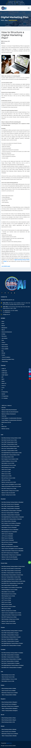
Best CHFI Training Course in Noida (8, 617)
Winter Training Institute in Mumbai (8, 735)
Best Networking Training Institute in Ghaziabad (11, 510)
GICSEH (5, 261)
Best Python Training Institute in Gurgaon (10, 641)
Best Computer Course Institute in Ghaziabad (10, 523)
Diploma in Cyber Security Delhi (8, 492)
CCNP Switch (4, 372)
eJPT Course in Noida (6, 600)
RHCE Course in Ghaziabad (7, 538)
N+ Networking (4, 391)
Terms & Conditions (5, 357)
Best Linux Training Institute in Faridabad (10, 661)
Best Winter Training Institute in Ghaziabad (10, 508)
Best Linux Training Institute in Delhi (9, 448)
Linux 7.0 (3, 385)
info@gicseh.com (21, 4)
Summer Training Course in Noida (8, 623)
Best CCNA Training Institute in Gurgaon (9, 632)
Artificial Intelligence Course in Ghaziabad (10, 525)
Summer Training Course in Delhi (8, 494)
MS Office (3, 407)
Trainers (3, 342)
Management (4, 327)
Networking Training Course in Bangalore (10, 706)
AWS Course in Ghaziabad (7, 544)
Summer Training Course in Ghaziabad (9, 559)
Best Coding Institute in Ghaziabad (8, 521)
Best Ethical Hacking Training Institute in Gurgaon (11, 630)
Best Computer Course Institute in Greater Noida (11, 587)
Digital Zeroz (9, 743)
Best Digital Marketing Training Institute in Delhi (11, 452)
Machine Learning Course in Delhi (8, 482)
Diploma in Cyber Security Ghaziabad (9, 557)
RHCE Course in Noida (6, 602)
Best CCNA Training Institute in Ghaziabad (10, 506)
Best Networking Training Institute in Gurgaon (11, 637)
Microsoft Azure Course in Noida (8, 606)
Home (2, 20)
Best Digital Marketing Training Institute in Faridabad (12, 665)
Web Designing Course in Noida (8, 595)
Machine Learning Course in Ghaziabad (9, 546)
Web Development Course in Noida (8, 593)
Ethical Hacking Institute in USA (8, 722)
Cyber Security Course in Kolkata (8, 690)
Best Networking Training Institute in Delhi (10, 446)
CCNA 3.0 (3, 368)
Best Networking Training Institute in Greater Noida (12, 574)
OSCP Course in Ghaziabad (7, 533)
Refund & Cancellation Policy (7, 359)
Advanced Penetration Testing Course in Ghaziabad (12, 550)
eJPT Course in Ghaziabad (7, 535)
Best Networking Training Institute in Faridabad (11, 659)
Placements (4, 336)
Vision (2, 323)
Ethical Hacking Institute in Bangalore (9, 702)
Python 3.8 (3, 383)
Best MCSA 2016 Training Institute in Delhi (10, 454)
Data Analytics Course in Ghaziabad (8, 527)
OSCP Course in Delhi (6, 469)
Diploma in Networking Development (9, 409)
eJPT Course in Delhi (6, 471)
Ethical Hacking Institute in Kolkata (8, 688)
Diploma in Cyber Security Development (9, 411)
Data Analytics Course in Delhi (7, 463)
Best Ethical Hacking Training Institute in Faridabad (12, 652)
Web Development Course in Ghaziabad (9, 529)
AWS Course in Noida (6, 608)
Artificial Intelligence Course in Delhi (9, 461)
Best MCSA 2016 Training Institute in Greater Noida (12, 583)
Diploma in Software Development (8, 413)
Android (3, 393)
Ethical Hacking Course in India (8, 674)
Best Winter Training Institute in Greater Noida (11, 572)
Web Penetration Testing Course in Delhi (10, 490)
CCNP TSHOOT (4, 375)
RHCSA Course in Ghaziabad (7, 540)
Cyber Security (4, 346)
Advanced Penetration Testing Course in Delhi (11, 486)
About (2, 321)
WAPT (2, 379)
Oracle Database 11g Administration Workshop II (11, 420)
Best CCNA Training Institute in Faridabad (10, 654)
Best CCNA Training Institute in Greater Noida (11, 570)
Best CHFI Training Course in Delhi (8, 488)
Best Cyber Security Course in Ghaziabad (10, 504)
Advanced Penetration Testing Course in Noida (11, 614)
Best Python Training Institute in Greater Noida (11, 579)
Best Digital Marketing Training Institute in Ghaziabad (12, 516)
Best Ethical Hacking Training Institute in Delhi (11, 437)
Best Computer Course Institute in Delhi (9, 459)
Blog (6, 20)
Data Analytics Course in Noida (8, 591)
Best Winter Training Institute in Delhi (9, 444)
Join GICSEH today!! (5, 266)
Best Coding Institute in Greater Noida (9, 585)
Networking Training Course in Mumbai (9, 733)
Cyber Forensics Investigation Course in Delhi (11, 484)
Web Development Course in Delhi (8, 465)
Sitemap (3, 353)
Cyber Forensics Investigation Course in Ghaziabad (12, 548)
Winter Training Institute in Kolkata (8, 694)
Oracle (2, 387)
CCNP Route (4, 370)
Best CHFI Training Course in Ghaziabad (9, 552)
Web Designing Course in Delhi (8, 467)
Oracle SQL (3, 416)
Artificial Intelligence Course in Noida (9, 589)
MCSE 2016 (4, 426)
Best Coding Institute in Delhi (7, 456)
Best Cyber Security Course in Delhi (9, 440)
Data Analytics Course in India (7, 681)
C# (2, 424)
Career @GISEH (4, 348)
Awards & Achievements (6, 331)
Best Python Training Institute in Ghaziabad (10, 514)
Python (3, 381)
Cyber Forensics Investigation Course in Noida (11, 612)
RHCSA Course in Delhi (6, 475)
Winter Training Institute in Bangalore (9, 708)
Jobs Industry (4, 338)
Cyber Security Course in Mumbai (8, 731)
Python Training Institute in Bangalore (9, 710)
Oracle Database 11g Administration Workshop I (11, 418)
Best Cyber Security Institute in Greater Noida (11, 568)
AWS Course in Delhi (5, 480)
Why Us (3, 329)
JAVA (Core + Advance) (6, 405)
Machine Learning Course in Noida (8, 610)
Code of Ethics (4, 344)
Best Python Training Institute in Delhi (9, 450)
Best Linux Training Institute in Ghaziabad (10, 512)
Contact (3, 355)
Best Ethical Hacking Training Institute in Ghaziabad (12, 502)
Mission (3, 325)
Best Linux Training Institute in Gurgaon (9, 639)
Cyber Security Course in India (7, 676)
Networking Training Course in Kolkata (9, 692)
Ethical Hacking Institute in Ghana (8, 717)
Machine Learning (5, 428)
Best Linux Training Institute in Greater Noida (10, 577)
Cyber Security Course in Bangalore (9, 704)
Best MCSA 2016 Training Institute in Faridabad (11, 667)
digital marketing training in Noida (21, 259)
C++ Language (4, 398)
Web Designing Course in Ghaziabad (9, 531)
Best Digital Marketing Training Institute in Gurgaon (12, 643)
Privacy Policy (4, 361)
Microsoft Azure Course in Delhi (8, 478)
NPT (2, 377)
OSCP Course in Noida (6, 598)
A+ (2, 389)
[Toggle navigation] (28, 8)
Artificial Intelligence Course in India (9, 679)
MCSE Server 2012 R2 (6, 422)
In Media (3, 334)
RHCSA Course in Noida (6, 604)
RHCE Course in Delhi (6, 473)
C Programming (4, 396)
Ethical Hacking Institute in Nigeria (8, 720)
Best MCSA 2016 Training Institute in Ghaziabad (11, 519)
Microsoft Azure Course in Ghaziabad (9, 542)
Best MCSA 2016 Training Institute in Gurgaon (11, 645)
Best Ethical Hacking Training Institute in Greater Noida (13, 566)
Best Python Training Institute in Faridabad (10, 663)
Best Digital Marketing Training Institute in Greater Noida (13, 581)
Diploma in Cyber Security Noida (8, 621)
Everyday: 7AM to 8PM (11, 4)
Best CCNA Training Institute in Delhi (9, 442)
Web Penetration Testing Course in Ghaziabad (11, 554)
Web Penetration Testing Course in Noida (10, 619)
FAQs (2, 340)
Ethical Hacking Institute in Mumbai (8, 729)
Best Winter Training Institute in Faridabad (10, 657)
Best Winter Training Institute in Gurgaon (10, 634)
